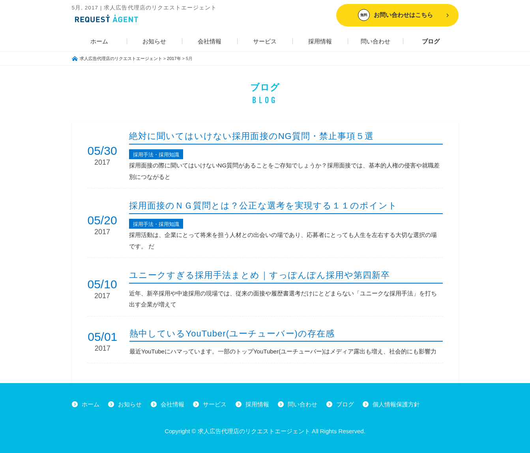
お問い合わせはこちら (395, 15)
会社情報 (209, 41)
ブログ (431, 41)
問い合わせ (375, 41)
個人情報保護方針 (396, 404)
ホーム (99, 41)
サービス (265, 41)
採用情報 (320, 41)
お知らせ (154, 41)
